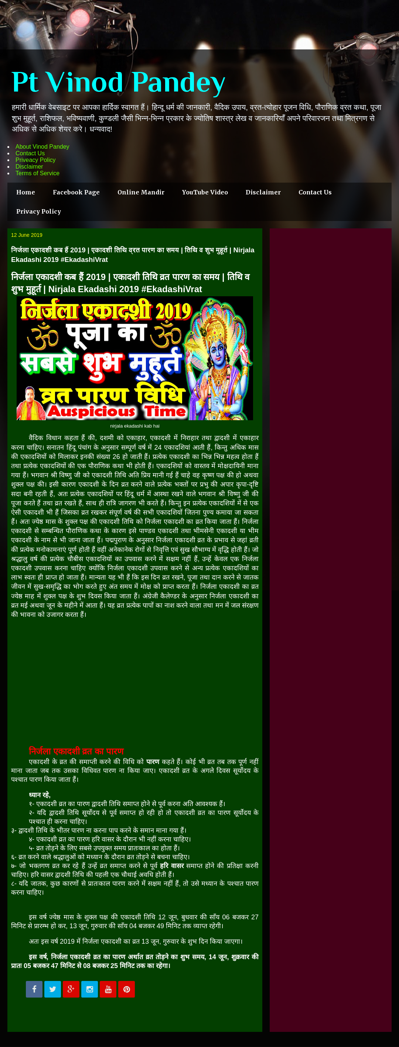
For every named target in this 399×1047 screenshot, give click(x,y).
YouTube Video (205, 192)
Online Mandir (140, 192)
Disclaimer (29, 166)
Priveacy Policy (35, 160)
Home (25, 192)
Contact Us (30, 153)
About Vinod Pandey (42, 147)
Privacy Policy (38, 211)
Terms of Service (37, 173)
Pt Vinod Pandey (118, 81)
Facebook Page (76, 192)
